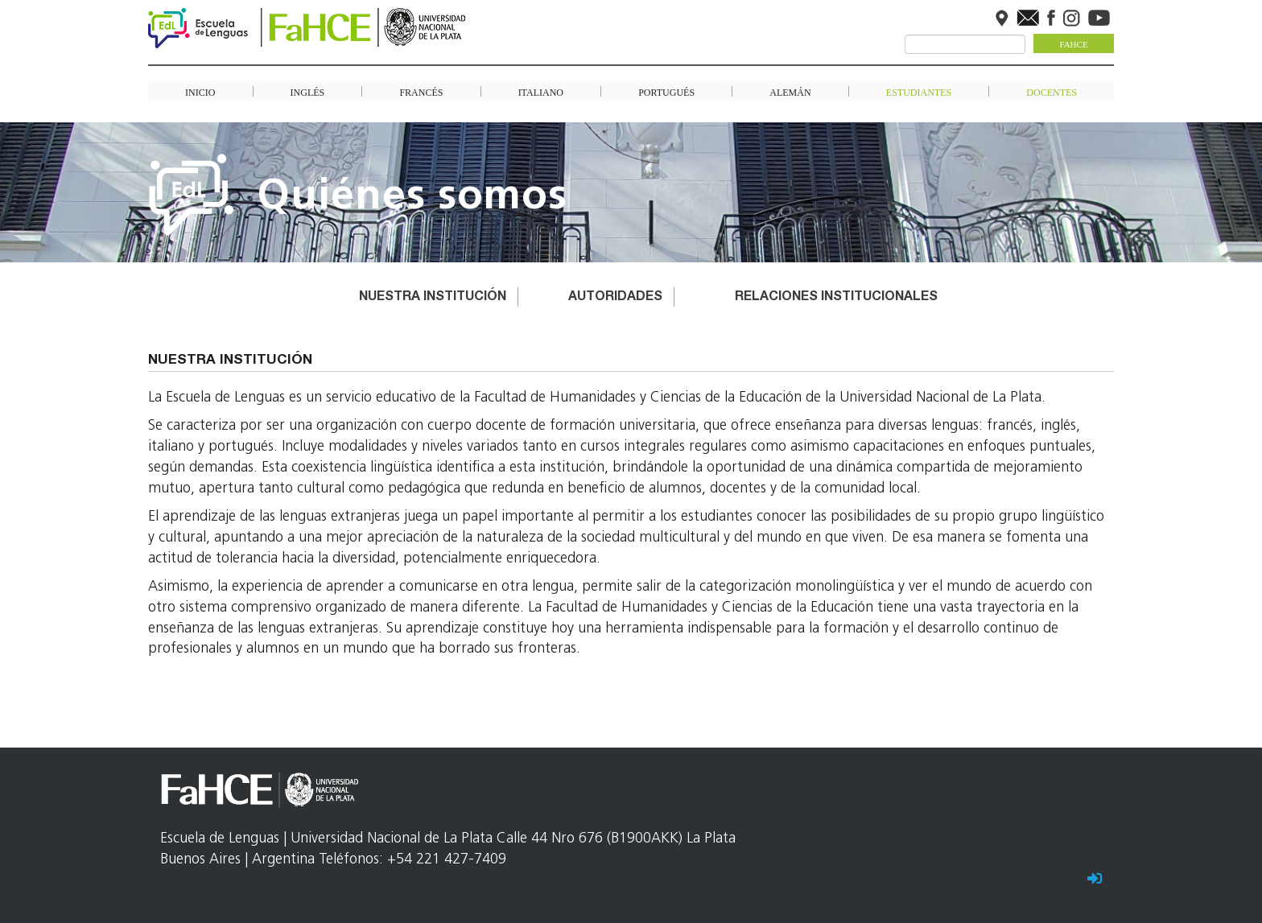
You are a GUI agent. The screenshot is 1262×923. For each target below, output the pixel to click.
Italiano (540, 92)
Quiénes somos (412, 198)
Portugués (666, 92)
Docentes (1051, 92)
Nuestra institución (432, 297)
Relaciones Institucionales (836, 297)
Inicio (200, 92)
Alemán (789, 92)
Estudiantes (918, 92)
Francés (421, 92)
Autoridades (615, 297)
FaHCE (1073, 44)
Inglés (308, 92)
